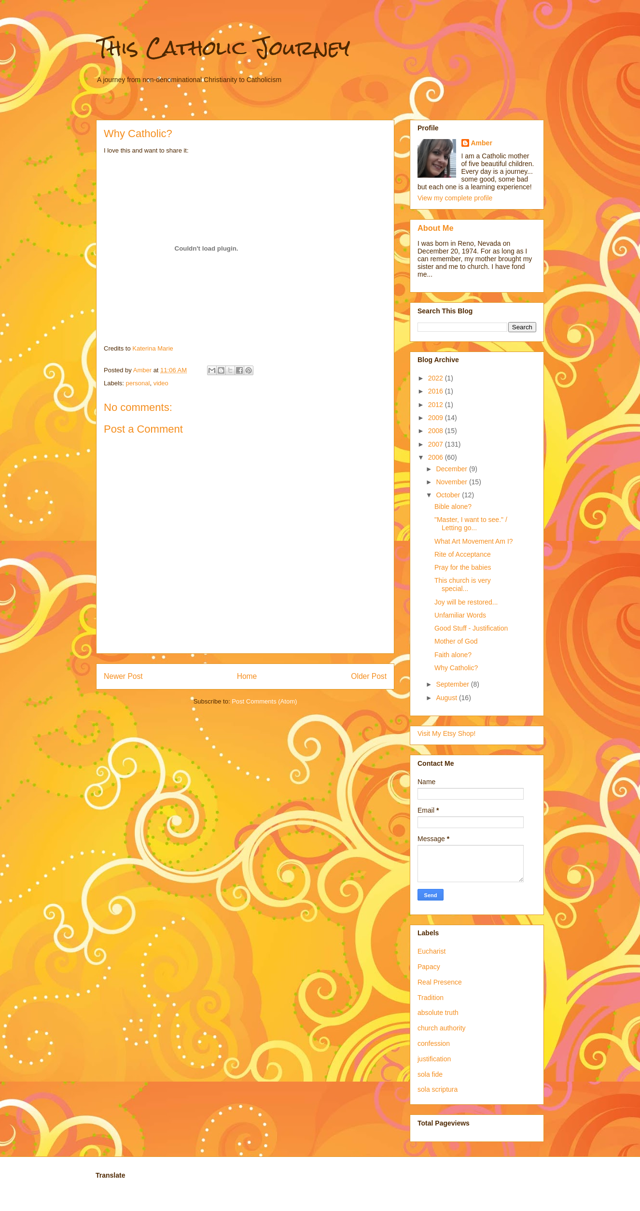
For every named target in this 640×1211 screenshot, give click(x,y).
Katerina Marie (152, 348)
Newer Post (123, 676)
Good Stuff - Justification (471, 628)
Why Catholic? (456, 668)
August (447, 698)
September (453, 684)
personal (138, 383)
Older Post (369, 676)
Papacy (428, 967)
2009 (436, 418)
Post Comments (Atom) (264, 701)
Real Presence (439, 982)
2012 (436, 404)
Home (247, 676)
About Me (435, 228)
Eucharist (431, 951)
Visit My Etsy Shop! (446, 733)
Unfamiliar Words (460, 615)
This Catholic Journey (223, 47)
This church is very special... (462, 584)
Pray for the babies (462, 567)
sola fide (430, 1074)
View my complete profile (454, 198)
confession (433, 1043)
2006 (436, 457)
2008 (436, 431)
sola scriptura (437, 1089)
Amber (481, 143)
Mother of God (456, 641)
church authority (441, 1028)
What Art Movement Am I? (473, 541)
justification (434, 1059)
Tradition (430, 997)
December (452, 469)
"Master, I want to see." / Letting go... (470, 524)
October (449, 495)
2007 (436, 444)
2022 (436, 378)
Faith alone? (453, 655)
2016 (436, 391)
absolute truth (438, 1012)
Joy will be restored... (466, 602)
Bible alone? (453, 506)
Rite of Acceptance (462, 554)
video (160, 383)
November (452, 482)
